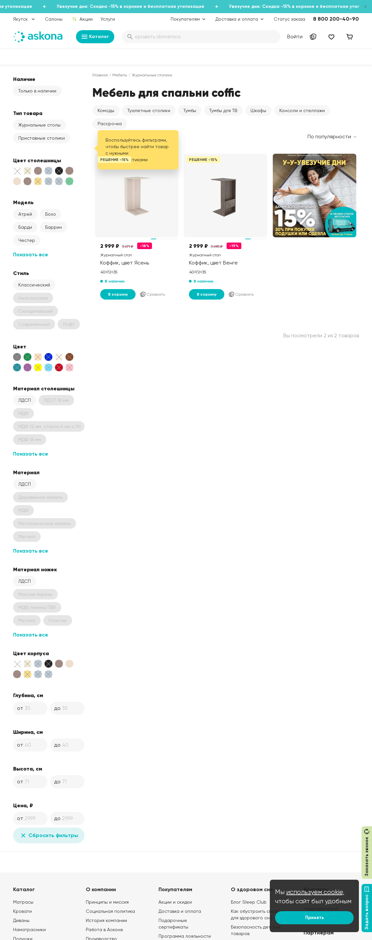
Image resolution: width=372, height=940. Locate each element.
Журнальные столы (39, 124)
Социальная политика (110, 911)
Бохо (50, 214)
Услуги (108, 19)
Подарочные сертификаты (173, 924)
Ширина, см (28, 732)
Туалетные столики (148, 110)
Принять (314, 917)
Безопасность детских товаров (256, 930)
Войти (295, 36)
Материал (26, 472)
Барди (25, 227)
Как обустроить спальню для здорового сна (258, 914)
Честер (26, 240)
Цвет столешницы (37, 160)
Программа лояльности (184, 936)
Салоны (54, 19)
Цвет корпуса (31, 653)
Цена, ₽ (23, 805)
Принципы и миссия (107, 902)
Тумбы (189, 110)
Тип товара (27, 113)
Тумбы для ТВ (223, 110)
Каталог (95, 36)
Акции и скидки (175, 902)
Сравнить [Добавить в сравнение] (152, 294)
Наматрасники (29, 929)
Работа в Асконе (104, 929)
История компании (106, 920)
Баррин (53, 227)
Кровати (22, 911)
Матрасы (23, 902)
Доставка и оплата (179, 911)
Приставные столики (41, 138)
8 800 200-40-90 (336, 19)
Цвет (19, 346)
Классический (34, 284)
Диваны (21, 920)
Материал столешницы (43, 388)
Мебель (119, 75)
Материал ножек (35, 569)
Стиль (21, 273)
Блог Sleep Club (249, 902)
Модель (23, 202)
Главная (100, 75)
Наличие (24, 79)
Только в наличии (37, 90)
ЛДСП (24, 400)
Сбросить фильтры (48, 835)
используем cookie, (315, 892)
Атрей (25, 214)
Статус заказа (289, 19)
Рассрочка (110, 123)
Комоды (106, 110)
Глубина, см (28, 695)
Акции (82, 19)
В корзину (118, 294)
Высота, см (27, 768)
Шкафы (258, 110)
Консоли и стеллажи (302, 110)
